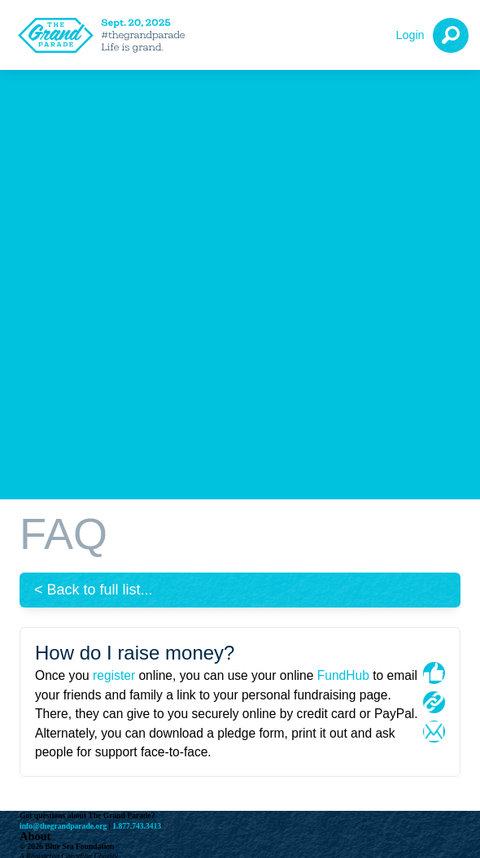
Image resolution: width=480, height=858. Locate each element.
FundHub (343, 675)
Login (409, 34)
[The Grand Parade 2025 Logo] (106, 35)
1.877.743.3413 (136, 825)
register (114, 675)
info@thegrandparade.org (63, 825)
